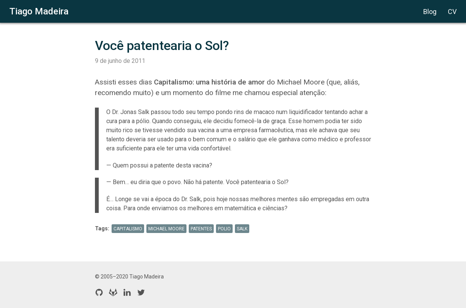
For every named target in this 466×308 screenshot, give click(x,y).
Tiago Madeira (38, 11)
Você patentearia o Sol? (162, 45)
